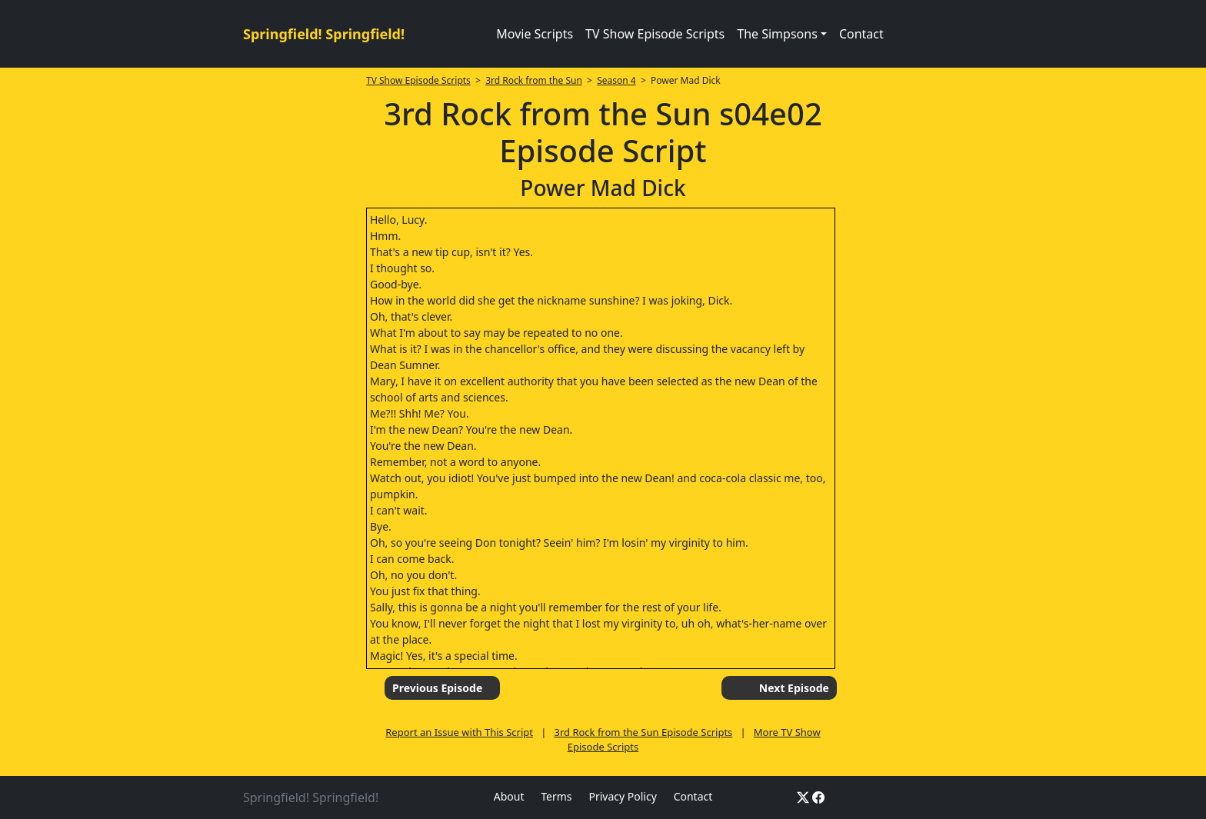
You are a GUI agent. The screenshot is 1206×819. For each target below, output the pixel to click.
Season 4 (616, 80)
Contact (861, 33)
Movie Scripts (534, 33)
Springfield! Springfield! (324, 34)
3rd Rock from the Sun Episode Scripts (643, 732)
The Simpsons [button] (777, 33)
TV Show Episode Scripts (655, 33)
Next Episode (794, 688)
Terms (556, 796)
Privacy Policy (622, 796)
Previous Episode (437, 688)
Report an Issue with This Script (459, 732)
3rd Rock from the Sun (533, 80)
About (509, 796)
